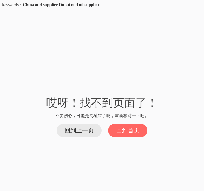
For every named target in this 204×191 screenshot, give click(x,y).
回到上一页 (79, 130)
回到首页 (127, 130)
